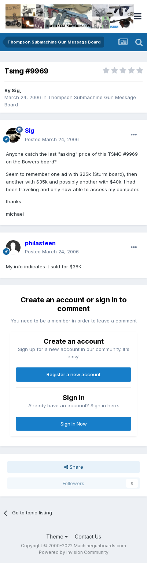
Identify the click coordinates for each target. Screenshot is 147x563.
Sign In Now (73, 424)
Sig (16, 90)
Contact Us (88, 536)
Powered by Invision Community (74, 552)
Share (73, 466)
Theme (57, 536)
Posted (52, 139)
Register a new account (73, 374)
